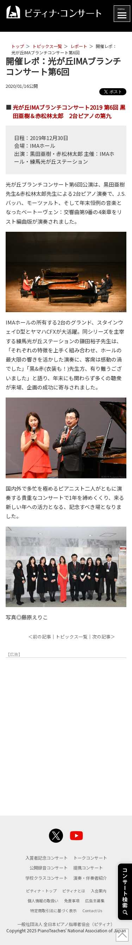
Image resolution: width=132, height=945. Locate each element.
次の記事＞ (103, 636)
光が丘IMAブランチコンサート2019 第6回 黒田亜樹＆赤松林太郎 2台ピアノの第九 (69, 111)
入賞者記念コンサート (46, 858)
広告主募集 (95, 900)
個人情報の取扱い (42, 900)
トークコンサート (90, 858)
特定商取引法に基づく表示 (53, 910)
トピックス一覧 (47, 46)
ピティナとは (73, 890)
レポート (78, 46)
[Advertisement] (66, 732)
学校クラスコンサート (46, 878)
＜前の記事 (39, 636)
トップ (17, 46)
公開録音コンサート (49, 868)
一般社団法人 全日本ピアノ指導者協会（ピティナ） (66, 924)
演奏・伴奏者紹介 (90, 878)
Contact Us (92, 910)
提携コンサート (88, 868)
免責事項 (72, 900)
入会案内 (98, 890)
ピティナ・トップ (41, 890)
